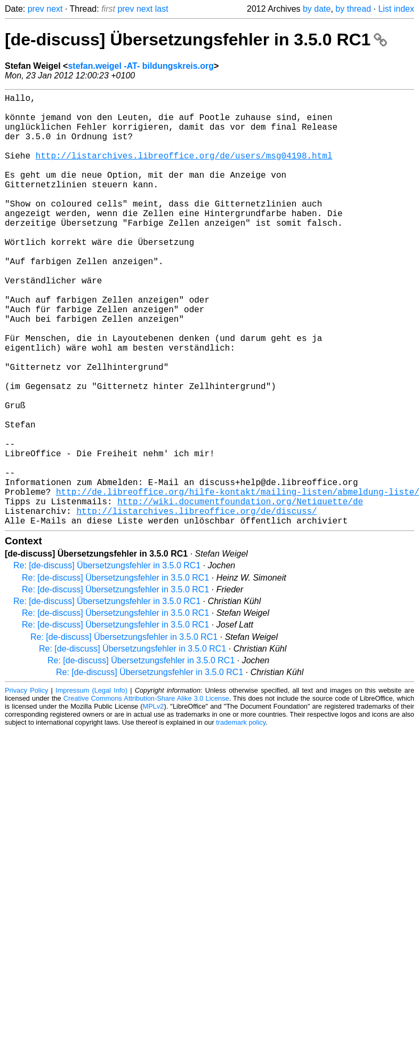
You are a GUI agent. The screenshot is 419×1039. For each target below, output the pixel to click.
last (161, 8)
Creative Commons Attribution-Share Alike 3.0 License (146, 794)
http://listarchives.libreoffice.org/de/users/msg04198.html (184, 170)
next (54, 8)
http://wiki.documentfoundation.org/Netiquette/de (240, 593)
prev (36, 8)
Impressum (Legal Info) (91, 786)
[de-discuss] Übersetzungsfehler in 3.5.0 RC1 (196, 39)
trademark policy (240, 818)
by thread (353, 8)
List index (396, 8)
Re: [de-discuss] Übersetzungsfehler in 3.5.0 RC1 (106, 661)
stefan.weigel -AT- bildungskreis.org (141, 65)
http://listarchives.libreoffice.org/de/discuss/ (196, 604)
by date (317, 8)
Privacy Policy (26, 786)
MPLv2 (153, 802)
